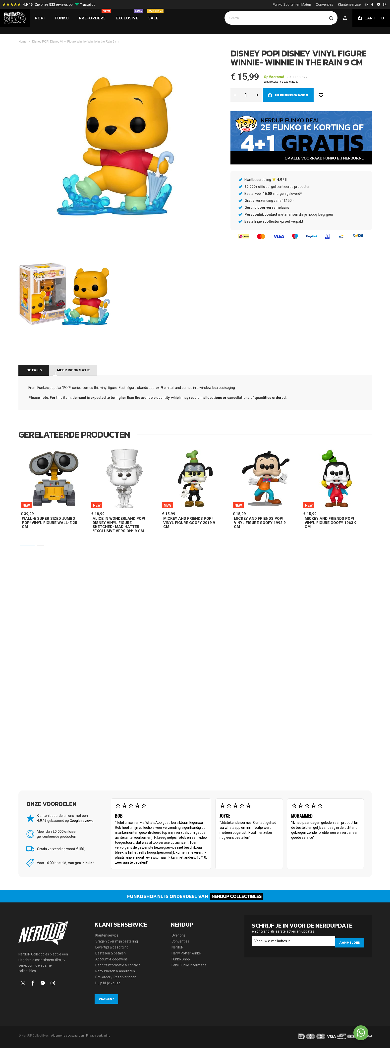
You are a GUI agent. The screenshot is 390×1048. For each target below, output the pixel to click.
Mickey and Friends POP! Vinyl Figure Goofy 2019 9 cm (189, 515)
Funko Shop (180, 959)
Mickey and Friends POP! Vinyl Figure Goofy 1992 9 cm (260, 515)
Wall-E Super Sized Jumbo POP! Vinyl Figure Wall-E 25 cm (49, 515)
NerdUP (177, 947)
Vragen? (106, 998)
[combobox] (280, 18)
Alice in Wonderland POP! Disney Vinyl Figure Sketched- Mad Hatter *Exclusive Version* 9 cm (119, 517)
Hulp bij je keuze (107, 983)
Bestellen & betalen (110, 953)
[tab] (33, 363)
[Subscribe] (349, 941)
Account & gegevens (111, 959)
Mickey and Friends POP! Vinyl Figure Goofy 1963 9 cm (330, 515)
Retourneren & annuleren (115, 971)
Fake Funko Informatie (189, 965)
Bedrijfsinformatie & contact (117, 965)
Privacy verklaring (98, 1035)
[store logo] (15, 18)
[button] (27, 538)
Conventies (324, 4)
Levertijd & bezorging (111, 947)
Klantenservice (349, 4)
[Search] (330, 18)
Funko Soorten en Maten (292, 4)
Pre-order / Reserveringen (115, 977)
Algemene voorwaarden (67, 1035)
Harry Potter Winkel (186, 953)
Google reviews (82, 816)
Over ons (178, 935)
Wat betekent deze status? (281, 74)
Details (33, 363)
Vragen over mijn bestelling (116, 941)
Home (23, 34)
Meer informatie (72, 363)
